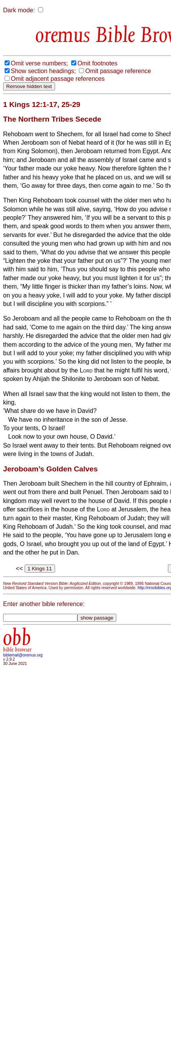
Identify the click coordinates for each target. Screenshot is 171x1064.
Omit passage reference (118, 71)
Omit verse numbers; (39, 63)
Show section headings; (43, 71)
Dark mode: (19, 10)
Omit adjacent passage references (58, 78)
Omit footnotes (97, 63)
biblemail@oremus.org (23, 655)
